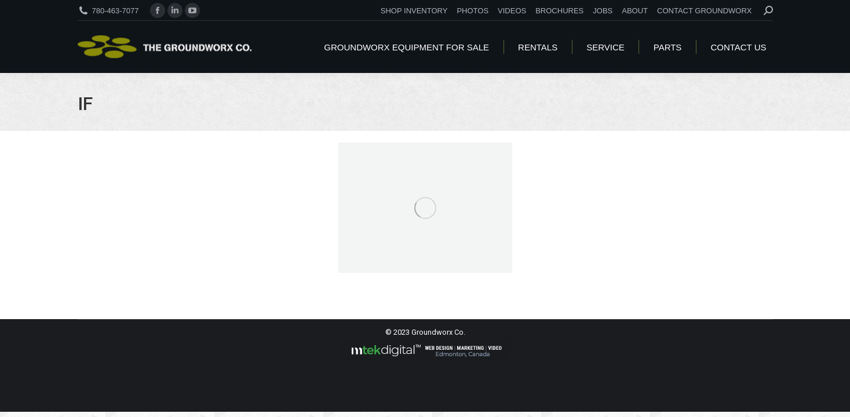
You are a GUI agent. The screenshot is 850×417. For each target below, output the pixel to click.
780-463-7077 (115, 10)
